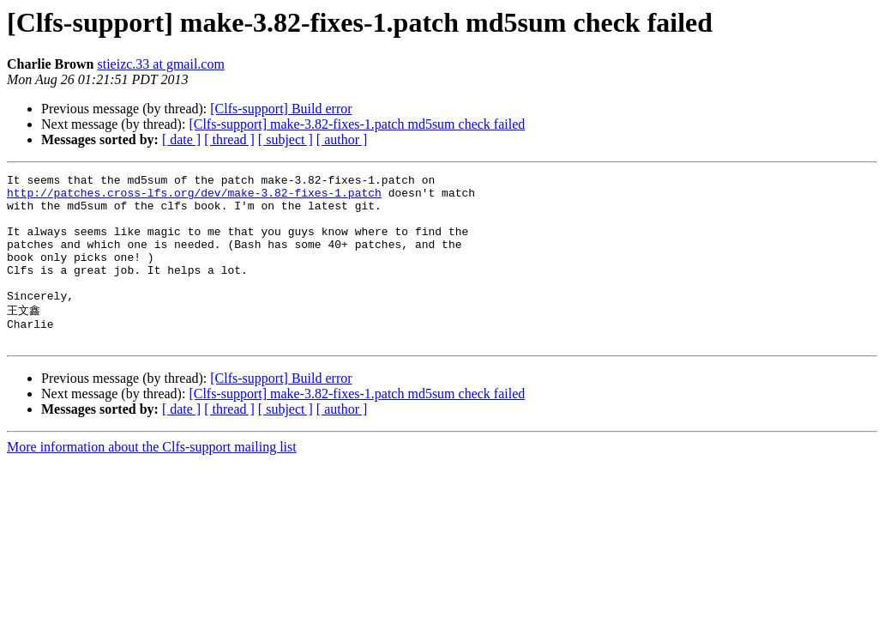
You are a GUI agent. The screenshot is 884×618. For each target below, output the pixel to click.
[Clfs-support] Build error (281, 108)
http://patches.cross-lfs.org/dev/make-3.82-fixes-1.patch (194, 197)
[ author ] (342, 139)
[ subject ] (285, 139)
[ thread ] (229, 139)
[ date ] (181, 139)
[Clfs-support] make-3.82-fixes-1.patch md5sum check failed (357, 124)
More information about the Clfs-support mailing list (152, 478)
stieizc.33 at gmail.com (160, 64)
